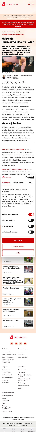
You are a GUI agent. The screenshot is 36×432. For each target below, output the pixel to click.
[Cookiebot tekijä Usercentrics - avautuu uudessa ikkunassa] (25, 177)
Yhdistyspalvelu (11, 425)
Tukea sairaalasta (23, 357)
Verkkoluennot (6, 362)
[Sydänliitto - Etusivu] (18, 337)
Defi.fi (19, 388)
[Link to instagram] (20, 343)
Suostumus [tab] (6, 182)
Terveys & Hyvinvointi (13, 32)
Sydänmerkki (19, 423)
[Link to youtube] (25, 343)
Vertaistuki (21, 354)
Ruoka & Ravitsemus (7, 357)
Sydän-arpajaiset (7, 375)
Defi (4, 423)
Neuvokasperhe (10, 423)
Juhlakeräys (5, 380)
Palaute (4, 403)
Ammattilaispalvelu (22, 425)
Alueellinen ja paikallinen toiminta (25, 375)
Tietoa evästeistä (7, 411)
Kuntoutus (21, 352)
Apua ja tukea (22, 349)
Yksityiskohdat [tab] (18, 182)
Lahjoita (4, 367)
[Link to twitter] (16, 343)
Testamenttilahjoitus (7, 377)
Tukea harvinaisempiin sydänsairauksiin (24, 379)
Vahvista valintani (18, 247)
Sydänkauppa (22, 383)
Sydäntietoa (6, 349)
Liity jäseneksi (22, 372)
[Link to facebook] (11, 343)
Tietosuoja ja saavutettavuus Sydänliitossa (6, 407)
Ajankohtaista (22, 369)
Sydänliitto (21, 367)
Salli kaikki (18, 240)
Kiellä (18, 253)
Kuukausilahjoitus (7, 372)
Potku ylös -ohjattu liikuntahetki (13, 149)
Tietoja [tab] (30, 182)
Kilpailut (4, 398)
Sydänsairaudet (6, 352)
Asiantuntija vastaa (7, 395)
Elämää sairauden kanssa (9, 354)
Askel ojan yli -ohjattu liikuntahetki (14, 169)
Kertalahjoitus (6, 369)
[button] (29, 5)
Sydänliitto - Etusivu (15, 4)
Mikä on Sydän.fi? (8, 392)
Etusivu (4, 32)
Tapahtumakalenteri (23, 385)
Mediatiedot (5, 400)
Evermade (21, 419)
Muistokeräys (5, 382)
